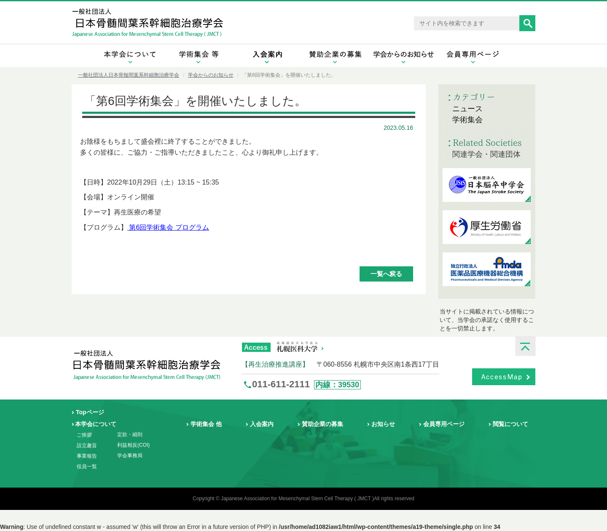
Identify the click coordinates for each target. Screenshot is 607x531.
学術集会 (467, 119)
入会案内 (262, 424)
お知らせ (383, 424)
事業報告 (87, 456)
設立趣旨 (87, 445)
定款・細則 (129, 434)
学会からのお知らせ (211, 75)
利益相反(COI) (133, 445)
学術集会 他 (206, 424)
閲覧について (510, 424)
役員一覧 (87, 466)
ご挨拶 (84, 435)
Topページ (90, 412)
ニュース (467, 109)
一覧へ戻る (386, 273)
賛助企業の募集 (322, 424)
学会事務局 (129, 456)
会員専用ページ (444, 424)
